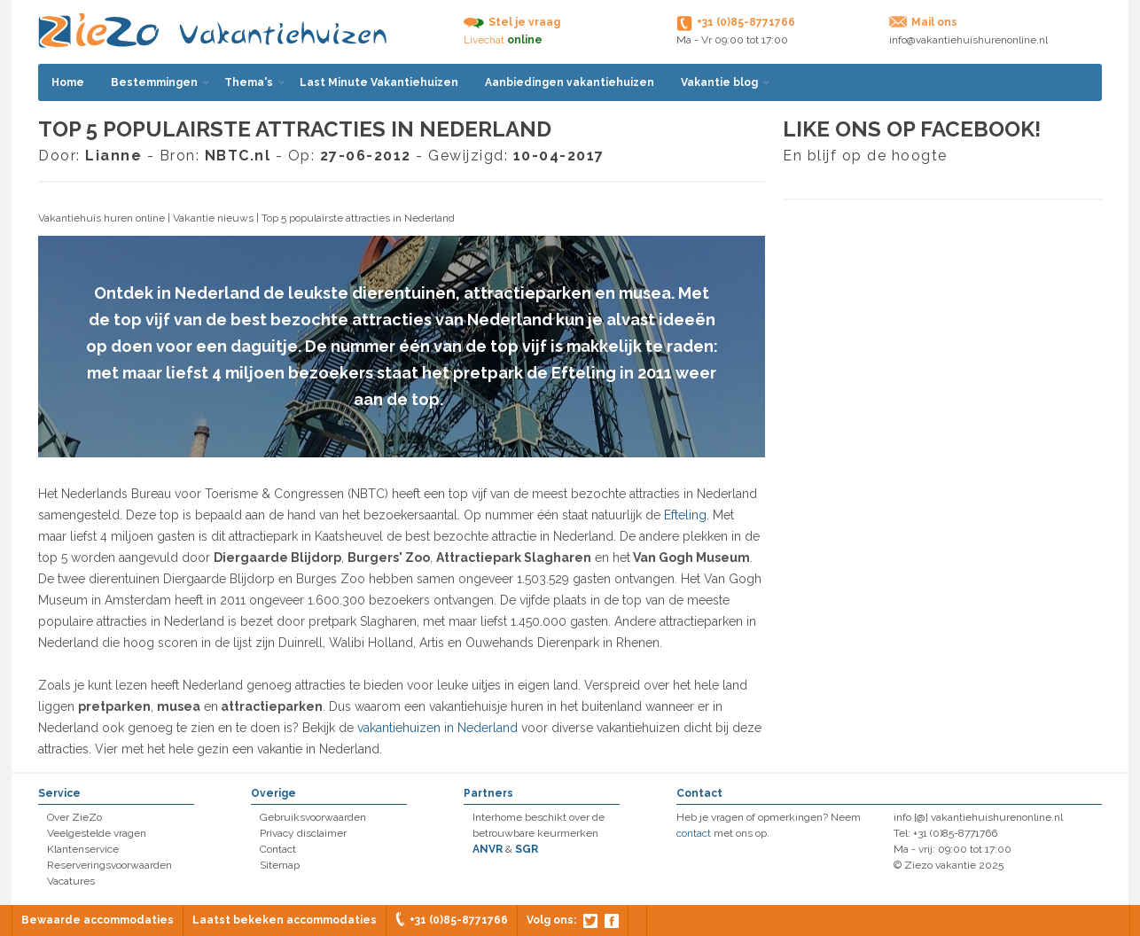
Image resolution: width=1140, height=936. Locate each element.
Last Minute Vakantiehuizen (379, 82)
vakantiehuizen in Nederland (437, 728)
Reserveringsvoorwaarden (109, 865)
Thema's (248, 82)
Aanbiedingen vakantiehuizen (569, 82)
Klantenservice (83, 849)
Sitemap (280, 865)
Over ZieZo (74, 817)
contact (693, 833)
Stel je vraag (524, 22)
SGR (526, 849)
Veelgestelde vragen (96, 833)
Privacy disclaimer (303, 833)
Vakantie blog (719, 82)
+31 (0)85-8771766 (459, 920)
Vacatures (71, 881)
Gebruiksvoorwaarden (313, 817)
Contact (278, 849)
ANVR (487, 849)
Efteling (685, 515)
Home (67, 82)
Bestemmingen (154, 82)
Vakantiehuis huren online (101, 218)
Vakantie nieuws (213, 218)
